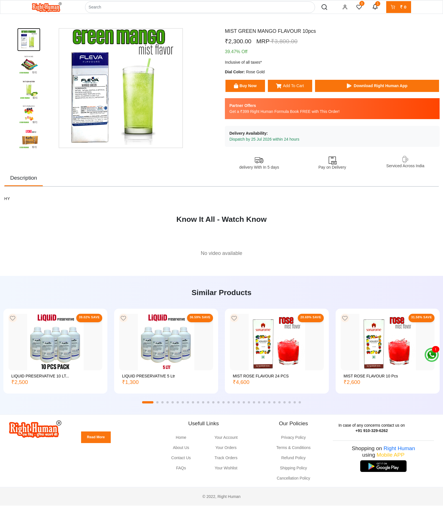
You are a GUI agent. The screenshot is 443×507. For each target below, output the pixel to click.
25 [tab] (274, 404)
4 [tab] (167, 404)
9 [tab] (193, 404)
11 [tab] (203, 404)
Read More (98, 440)
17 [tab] (234, 404)
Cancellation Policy (293, 480)
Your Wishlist (226, 469)
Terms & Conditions (293, 449)
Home (181, 439)
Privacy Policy (293, 439)
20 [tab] (249, 404)
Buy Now (250, 87)
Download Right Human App (387, 87)
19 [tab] (244, 404)
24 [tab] (269, 404)
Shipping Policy (293, 469)
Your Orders (225, 449)
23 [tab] (264, 404)
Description (23, 179)
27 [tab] (284, 404)
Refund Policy (293, 459)
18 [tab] (239, 404)
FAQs (181, 469)
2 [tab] (157, 404)
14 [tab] (218, 404)
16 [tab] (228, 404)
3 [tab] (162, 404)
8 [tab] (188, 404)
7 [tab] (183, 404)
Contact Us (181, 459)
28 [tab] (289, 404)
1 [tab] (147, 404)
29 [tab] (295, 404)
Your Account (226, 439)
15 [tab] (223, 404)
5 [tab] (172, 404)
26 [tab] (279, 404)
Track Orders (225, 459)
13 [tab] (213, 404)
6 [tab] (178, 404)
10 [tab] (198, 404)
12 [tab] (208, 404)
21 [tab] (254, 404)
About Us (181, 449)
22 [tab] (259, 404)
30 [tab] (300, 404)
